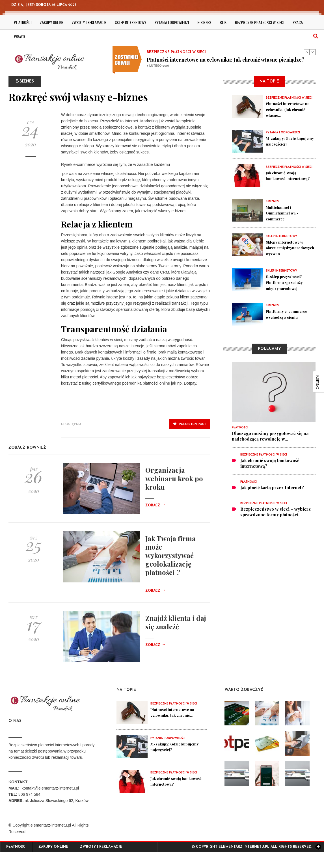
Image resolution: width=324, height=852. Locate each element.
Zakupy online (51, 22)
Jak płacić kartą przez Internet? (272, 492)
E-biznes (204, 22)
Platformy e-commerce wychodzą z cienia (290, 318)
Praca (298, 22)
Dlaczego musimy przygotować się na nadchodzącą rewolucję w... (270, 440)
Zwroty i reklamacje (89, 22)
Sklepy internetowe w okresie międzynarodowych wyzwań (288, 250)
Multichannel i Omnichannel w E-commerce (285, 212)
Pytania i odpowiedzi (172, 22)
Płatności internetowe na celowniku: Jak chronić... (175, 712)
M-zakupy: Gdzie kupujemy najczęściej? (289, 140)
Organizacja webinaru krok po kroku (174, 478)
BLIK (223, 22)
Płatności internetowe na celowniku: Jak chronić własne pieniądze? (225, 59)
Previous (307, 52)
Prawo (19, 36)
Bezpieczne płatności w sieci (259, 22)
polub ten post (189, 424)
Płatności (22, 22)
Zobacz (155, 505)
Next (313, 52)
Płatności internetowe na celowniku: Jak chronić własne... (288, 109)
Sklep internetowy (130, 22)
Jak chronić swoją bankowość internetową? (283, 178)
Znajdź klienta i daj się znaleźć (175, 622)
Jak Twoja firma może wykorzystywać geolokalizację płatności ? (170, 555)
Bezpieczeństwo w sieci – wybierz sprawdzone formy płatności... (275, 516)
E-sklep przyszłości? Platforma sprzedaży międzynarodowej (287, 286)
